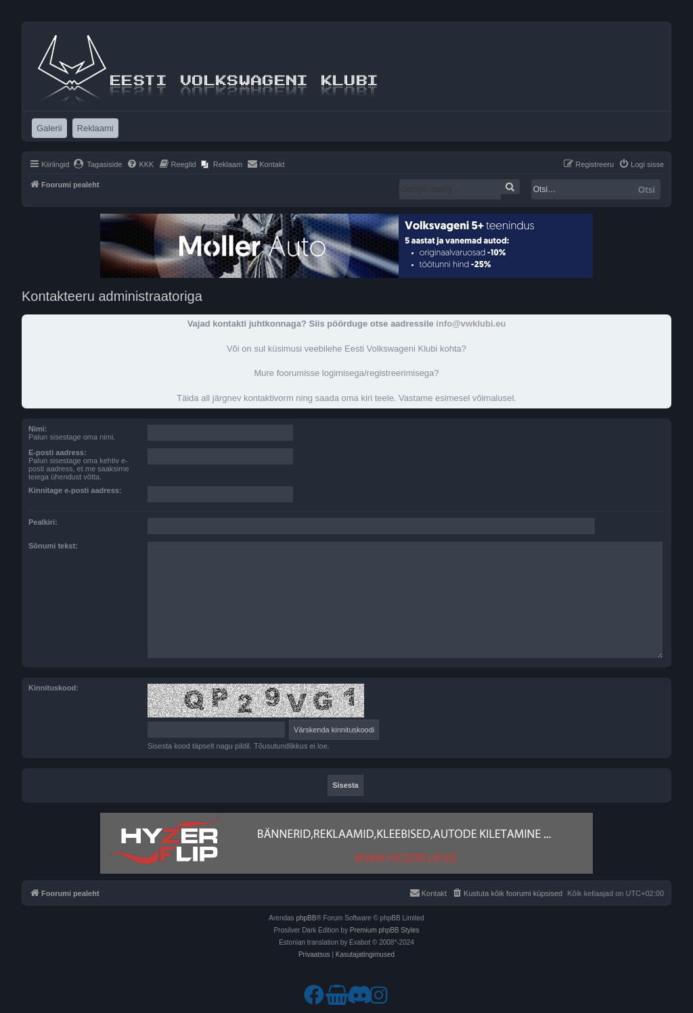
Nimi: (37, 429)
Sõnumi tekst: (53, 546)
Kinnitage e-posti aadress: (75, 490)
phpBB (306, 918)
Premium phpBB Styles (385, 930)
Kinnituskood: (53, 688)
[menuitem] (97, 164)
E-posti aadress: (57, 452)
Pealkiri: (43, 522)
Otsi (646, 189)
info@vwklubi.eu (471, 324)
